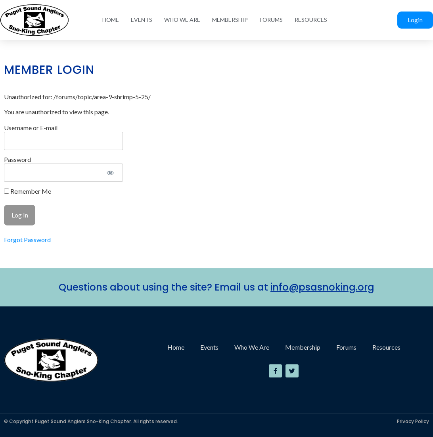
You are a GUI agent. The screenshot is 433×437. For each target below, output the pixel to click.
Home (110, 19)
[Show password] (110, 173)
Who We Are (182, 19)
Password (17, 159)
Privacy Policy (413, 421)
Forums (271, 19)
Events (141, 19)
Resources (311, 19)
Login (415, 19)
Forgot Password (27, 239)
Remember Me (27, 191)
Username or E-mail (30, 127)
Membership (230, 19)
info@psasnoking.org (322, 287)
